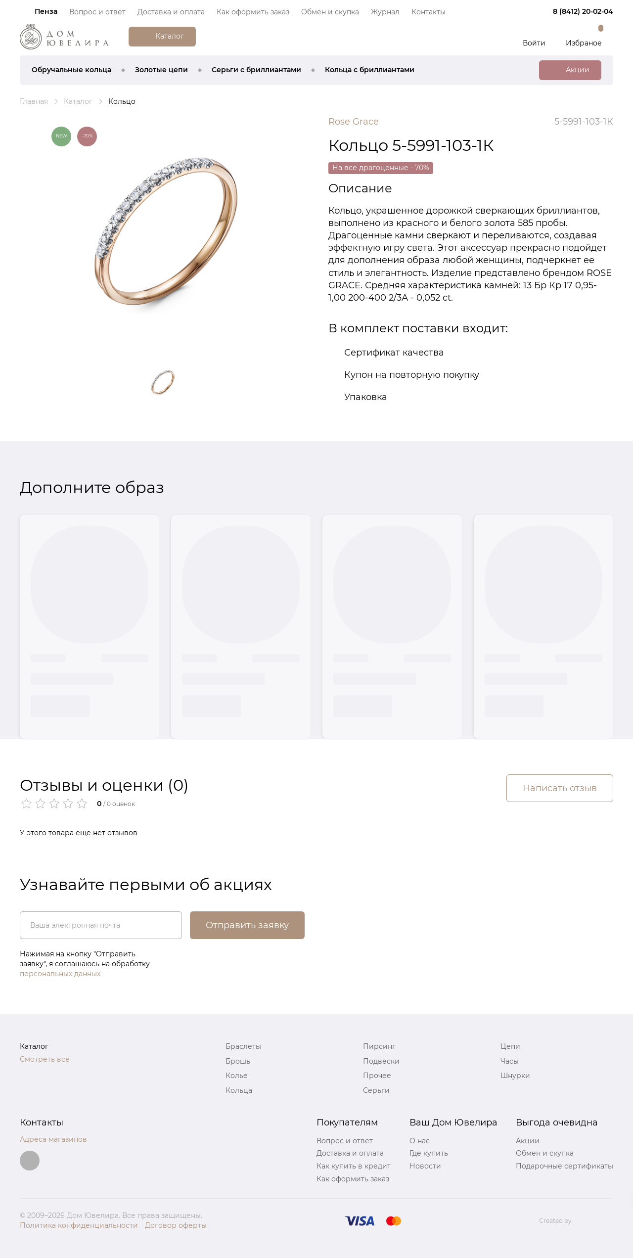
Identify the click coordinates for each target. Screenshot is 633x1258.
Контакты (428, 11)
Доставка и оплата (171, 11)
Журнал (385, 11)
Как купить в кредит (353, 1166)
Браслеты (243, 1046)
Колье (237, 1075)
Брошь (238, 1061)
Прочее (377, 1075)
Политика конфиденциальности (79, 1225)
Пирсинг (379, 1046)
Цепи (510, 1046)
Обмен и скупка (330, 11)
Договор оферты (176, 1225)
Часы (509, 1061)
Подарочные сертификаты (564, 1166)
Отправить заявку (247, 925)
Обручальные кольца (71, 69)
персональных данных (60, 973)
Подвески (381, 1061)
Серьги (376, 1090)
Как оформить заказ (253, 11)
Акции (528, 1140)
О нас (419, 1140)
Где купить (428, 1153)
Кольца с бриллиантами (369, 69)
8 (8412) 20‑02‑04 (583, 11)
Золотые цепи (161, 69)
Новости (425, 1166)
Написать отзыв (560, 788)
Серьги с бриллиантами (256, 69)
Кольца (239, 1090)
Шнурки (515, 1075)
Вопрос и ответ (97, 11)
